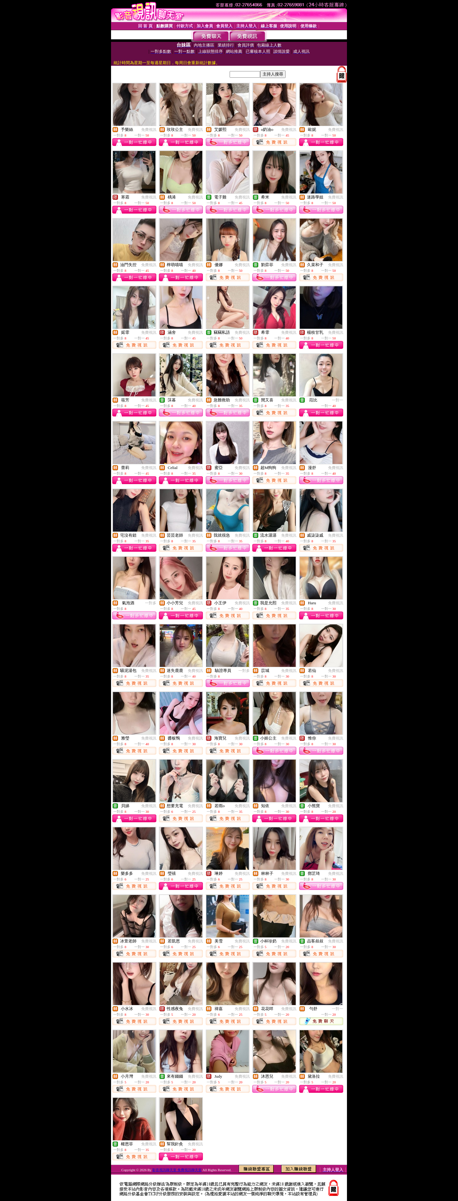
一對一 (337, 400)
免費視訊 (148, 129)
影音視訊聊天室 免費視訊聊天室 (177, 1170)
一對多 (150, 603)
